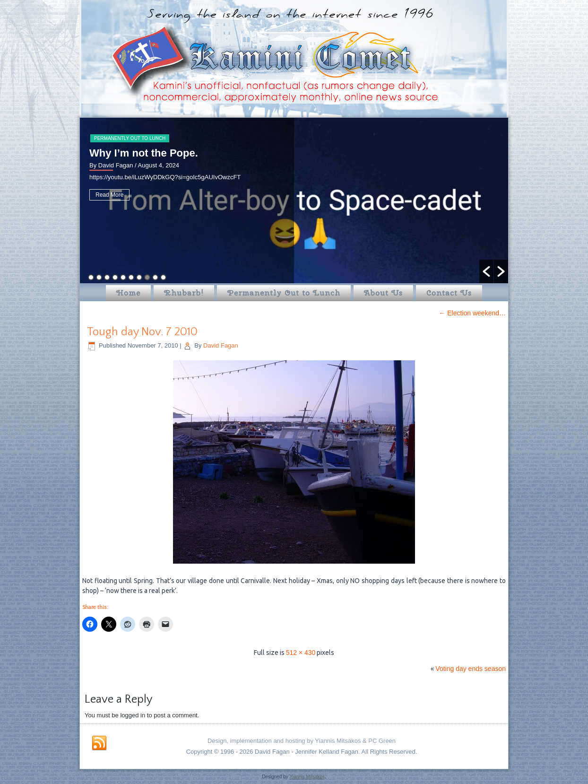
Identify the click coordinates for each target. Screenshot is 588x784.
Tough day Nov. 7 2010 (142, 332)
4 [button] (115, 277)
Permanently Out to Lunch (129, 138)
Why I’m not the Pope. (143, 153)
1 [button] (91, 277)
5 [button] (123, 277)
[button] (486, 271)
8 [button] (147, 277)
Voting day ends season (470, 668)
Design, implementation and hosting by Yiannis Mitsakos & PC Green (302, 740)
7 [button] (139, 277)
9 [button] (155, 277)
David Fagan (220, 345)
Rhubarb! (184, 293)
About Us (383, 293)
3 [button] (107, 277)
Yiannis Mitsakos (307, 776)
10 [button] (163, 277)
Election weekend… (472, 313)
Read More (109, 195)
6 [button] (131, 277)
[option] (294, 200)
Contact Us (449, 293)
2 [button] (99, 277)
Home (128, 293)
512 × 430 (301, 652)
